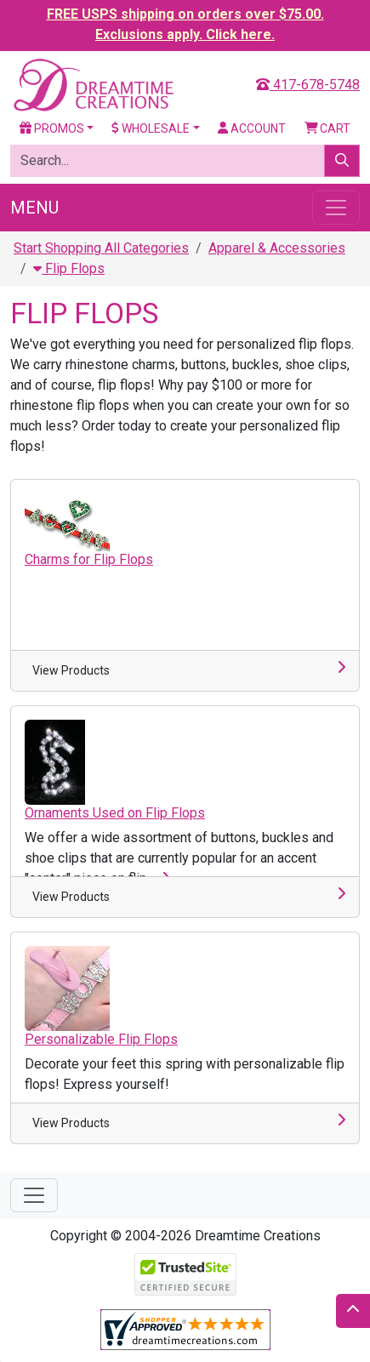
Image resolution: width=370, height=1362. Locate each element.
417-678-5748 (308, 85)
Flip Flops (69, 268)
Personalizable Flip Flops (101, 1039)
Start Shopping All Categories (101, 248)
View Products (71, 670)
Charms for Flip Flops (89, 559)
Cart (328, 128)
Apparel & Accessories (276, 248)
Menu (34, 207)
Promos (52, 128)
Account (252, 128)
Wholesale (150, 128)
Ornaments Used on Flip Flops (115, 813)
